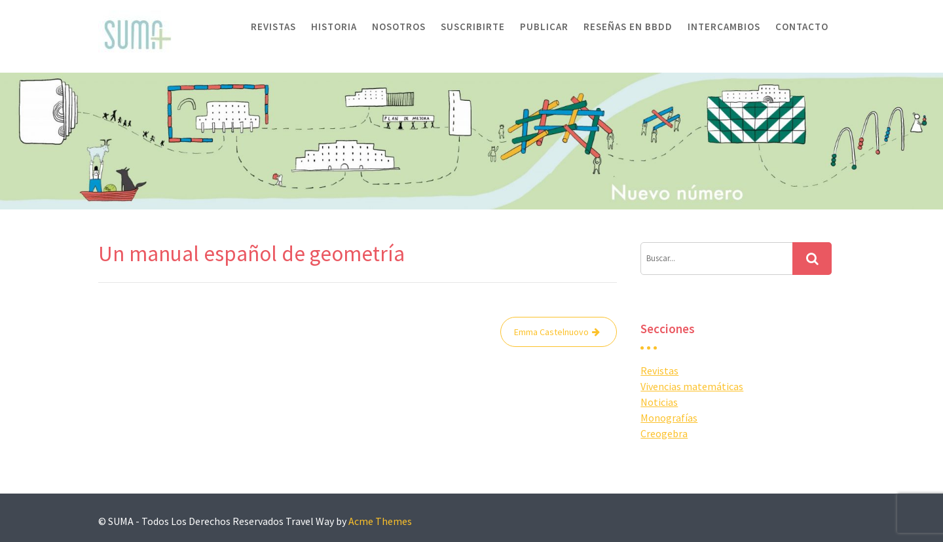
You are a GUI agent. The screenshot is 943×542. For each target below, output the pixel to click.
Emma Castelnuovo (551, 332)
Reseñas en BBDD (628, 26)
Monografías (668, 417)
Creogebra (664, 433)
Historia (334, 26)
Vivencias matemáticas (691, 386)
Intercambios (724, 26)
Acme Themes (380, 521)
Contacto (801, 26)
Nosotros (399, 26)
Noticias (659, 401)
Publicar (544, 26)
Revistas (273, 26)
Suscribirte (473, 26)
